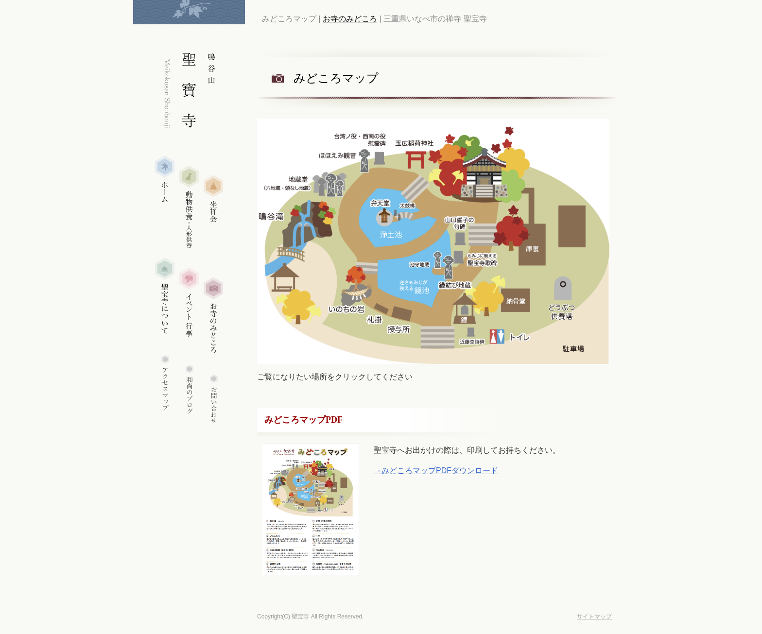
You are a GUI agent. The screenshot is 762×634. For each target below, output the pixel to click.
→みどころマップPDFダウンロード (436, 470)
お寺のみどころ (350, 19)
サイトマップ (594, 616)
